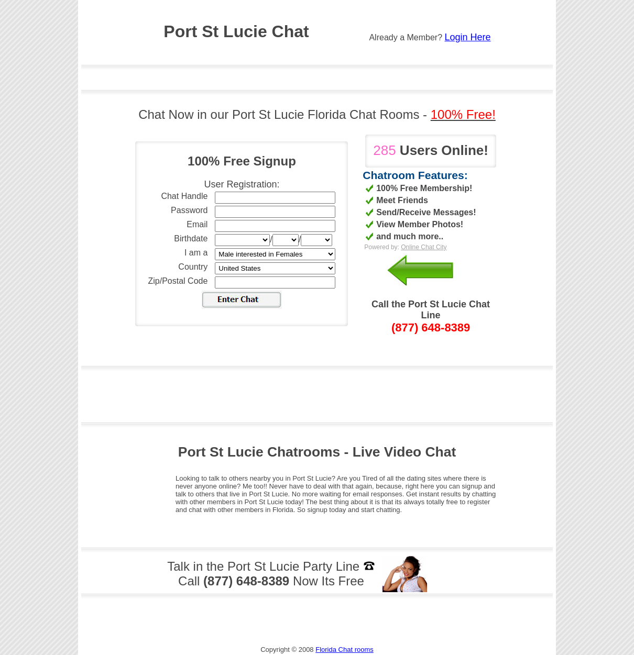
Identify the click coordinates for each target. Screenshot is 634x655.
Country (192, 266)
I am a (195, 252)
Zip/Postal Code (178, 280)
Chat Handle (184, 196)
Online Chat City (423, 247)
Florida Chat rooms (344, 649)
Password (189, 210)
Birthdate (190, 238)
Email (197, 224)
